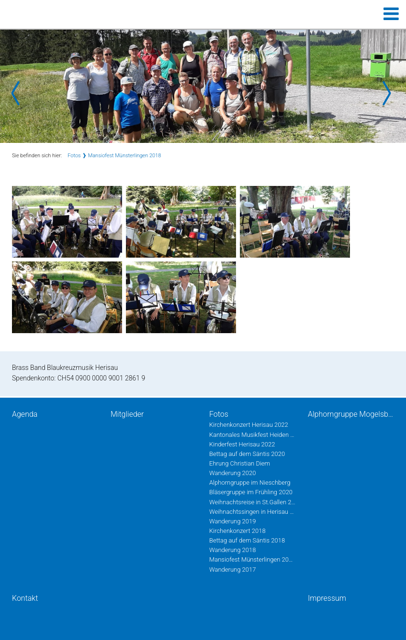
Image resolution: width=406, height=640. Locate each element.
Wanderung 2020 (232, 473)
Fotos (74, 155)
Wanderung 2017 (232, 569)
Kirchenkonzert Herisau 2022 (248, 424)
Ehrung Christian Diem (239, 463)
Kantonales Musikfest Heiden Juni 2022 (252, 434)
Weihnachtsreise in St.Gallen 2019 (252, 502)
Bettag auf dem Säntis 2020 (247, 453)
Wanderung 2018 (232, 549)
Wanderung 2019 (232, 521)
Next (386, 93)
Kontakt (25, 598)
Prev (19, 93)
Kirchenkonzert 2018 (237, 530)
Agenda (24, 414)
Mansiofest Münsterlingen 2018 (124, 155)
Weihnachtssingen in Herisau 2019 (252, 511)
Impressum (327, 598)
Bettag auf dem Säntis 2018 (247, 540)
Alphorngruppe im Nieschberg (250, 482)
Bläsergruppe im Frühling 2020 (251, 492)
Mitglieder (127, 414)
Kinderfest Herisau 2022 (242, 444)
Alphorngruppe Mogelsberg (351, 414)
